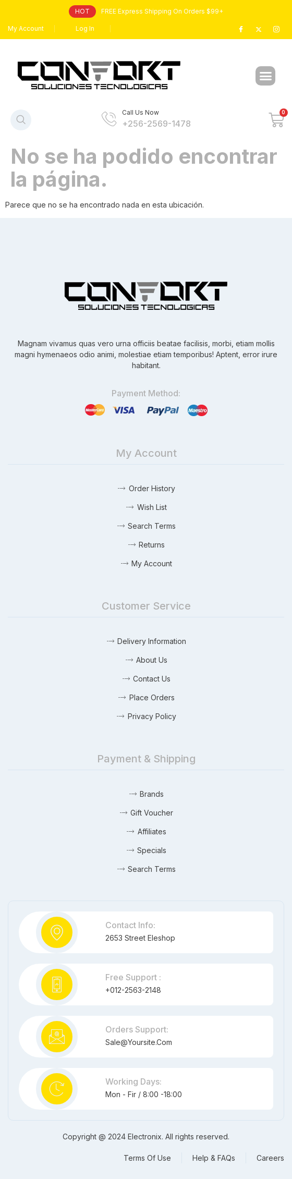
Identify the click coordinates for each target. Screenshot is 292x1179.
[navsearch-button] (20, 120)
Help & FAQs (213, 1157)
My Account (26, 28)
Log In (85, 28)
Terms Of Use (147, 1157)
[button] (265, 76)
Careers (270, 1157)
